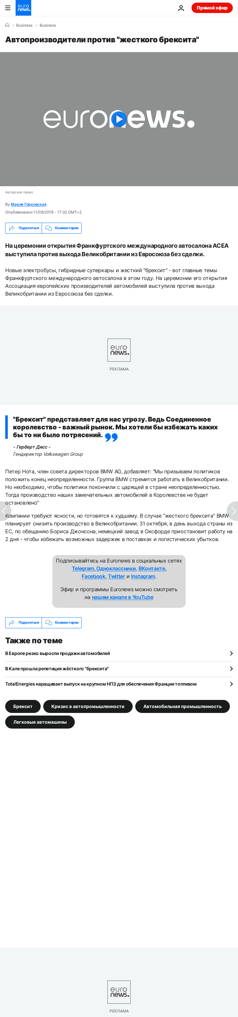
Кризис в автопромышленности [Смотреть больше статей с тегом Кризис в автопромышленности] (88, 706)
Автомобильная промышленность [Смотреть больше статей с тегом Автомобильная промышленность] (182, 706)
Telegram (83, 568)
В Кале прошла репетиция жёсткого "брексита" (57, 668)
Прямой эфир (212, 7)
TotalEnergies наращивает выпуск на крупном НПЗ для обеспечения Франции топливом (101, 684)
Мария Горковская (28, 204)
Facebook (93, 576)
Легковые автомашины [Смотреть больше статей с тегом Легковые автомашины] (40, 721)
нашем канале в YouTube (122, 597)
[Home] (7, 25)
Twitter (116, 576)
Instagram (143, 576)
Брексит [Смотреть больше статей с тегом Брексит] (23, 706)
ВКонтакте (152, 568)
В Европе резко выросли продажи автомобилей (57, 653)
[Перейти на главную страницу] (23, 8)
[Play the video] (119, 119)
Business (24, 25)
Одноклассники (115, 568)
